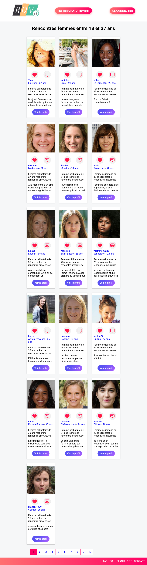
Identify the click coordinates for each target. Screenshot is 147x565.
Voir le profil (40, 112)
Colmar (32, 509)
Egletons (32, 83)
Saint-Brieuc (67, 253)
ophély (96, 80)
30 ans (49, 424)
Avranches (99, 168)
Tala (30, 80)
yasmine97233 (101, 250)
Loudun (32, 253)
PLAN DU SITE (124, 561)
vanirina (97, 421)
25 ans (79, 253)
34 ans (74, 168)
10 (90, 552)
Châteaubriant (68, 424)
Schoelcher (99, 253)
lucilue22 (98, 336)
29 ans (106, 424)
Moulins (65, 168)
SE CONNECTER (122, 10)
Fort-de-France (36, 424)
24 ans (74, 339)
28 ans (71, 83)
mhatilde (65, 421)
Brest (63, 83)
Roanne (65, 339)
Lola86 (31, 250)
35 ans (41, 253)
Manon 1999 (35, 506)
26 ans (41, 509)
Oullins (97, 339)
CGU (112, 561)
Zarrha (64, 165)
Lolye (31, 336)
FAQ (105, 561)
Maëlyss (65, 250)
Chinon (97, 424)
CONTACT (139, 561)
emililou (65, 80)
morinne (32, 165)
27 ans (44, 168)
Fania (31, 421)
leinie (96, 165)
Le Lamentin (100, 83)
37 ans (42, 83)
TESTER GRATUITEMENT (73, 10)
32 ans (110, 168)
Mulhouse (33, 168)
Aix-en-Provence (36, 339)
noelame (65, 336)
